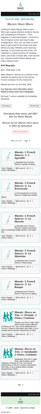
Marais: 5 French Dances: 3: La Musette (25, 218)
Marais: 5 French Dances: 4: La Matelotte (25, 253)
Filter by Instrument (20, 131)
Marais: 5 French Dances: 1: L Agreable (25, 155)
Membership (34, 106)
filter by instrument (22, 125)
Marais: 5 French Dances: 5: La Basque (25, 284)
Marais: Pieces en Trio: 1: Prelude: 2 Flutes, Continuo (26, 315)
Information (6, 106)
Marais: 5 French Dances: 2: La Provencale (25, 186)
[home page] (20, 6)
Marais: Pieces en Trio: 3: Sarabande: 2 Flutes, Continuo (26, 351)
